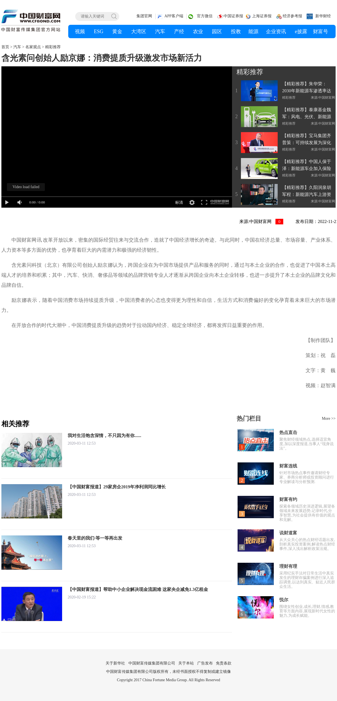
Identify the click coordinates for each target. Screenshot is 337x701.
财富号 (320, 31)
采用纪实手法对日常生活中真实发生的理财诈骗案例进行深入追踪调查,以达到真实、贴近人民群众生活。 (307, 580)
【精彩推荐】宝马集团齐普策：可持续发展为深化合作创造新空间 (306, 139)
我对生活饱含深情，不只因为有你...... (104, 435)
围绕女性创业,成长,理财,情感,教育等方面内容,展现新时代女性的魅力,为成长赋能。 (307, 611)
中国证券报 (233, 16)
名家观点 (33, 47)
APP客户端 (173, 16)
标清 (179, 202)
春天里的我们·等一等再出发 (95, 538)
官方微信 (205, 16)
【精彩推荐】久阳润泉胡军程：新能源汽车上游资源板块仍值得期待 (306, 191)
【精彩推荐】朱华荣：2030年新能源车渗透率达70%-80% (306, 87)
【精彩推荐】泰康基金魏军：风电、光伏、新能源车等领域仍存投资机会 (306, 113)
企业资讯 (276, 31)
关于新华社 (115, 663)
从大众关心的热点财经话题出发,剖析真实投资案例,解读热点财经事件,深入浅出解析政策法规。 (307, 544)
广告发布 (205, 663)
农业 (198, 31)
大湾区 (138, 31)
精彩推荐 (53, 47)
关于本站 (186, 663)
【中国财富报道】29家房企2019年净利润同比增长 (117, 486)
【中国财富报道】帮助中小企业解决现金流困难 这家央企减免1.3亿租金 (138, 589)
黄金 (117, 31)
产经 (179, 31)
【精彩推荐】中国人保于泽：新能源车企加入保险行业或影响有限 (306, 165)
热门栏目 (249, 418)
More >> (329, 418)
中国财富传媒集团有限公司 (151, 663)
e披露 (301, 31)
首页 (5, 47)
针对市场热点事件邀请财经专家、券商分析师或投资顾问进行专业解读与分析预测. (306, 477)
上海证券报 (262, 16)
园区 (217, 31)
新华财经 (323, 16)
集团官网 (144, 16)
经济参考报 (292, 16)
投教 (236, 31)
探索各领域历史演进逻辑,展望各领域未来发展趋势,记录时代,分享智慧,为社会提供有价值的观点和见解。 (307, 513)
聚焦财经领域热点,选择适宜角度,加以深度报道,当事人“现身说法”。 (306, 443)
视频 (80, 31)
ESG (98, 31)
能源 (253, 31)
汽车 (160, 31)
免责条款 (223, 663)
